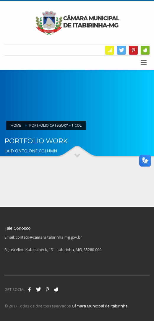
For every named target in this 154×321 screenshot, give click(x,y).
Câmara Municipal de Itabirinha (100, 306)
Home (16, 125)
